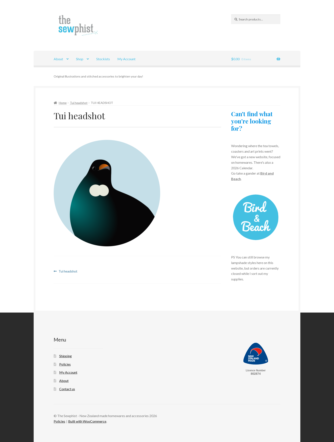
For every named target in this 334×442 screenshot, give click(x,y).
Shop (79, 59)
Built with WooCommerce (87, 421)
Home (63, 103)
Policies (65, 364)
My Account (126, 59)
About (58, 59)
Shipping (65, 356)
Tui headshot (79, 103)
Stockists (103, 59)
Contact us (67, 389)
